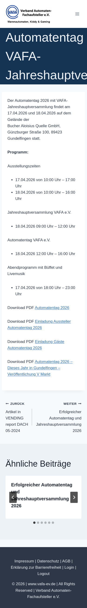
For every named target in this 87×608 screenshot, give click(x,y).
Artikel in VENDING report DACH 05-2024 (17, 416)
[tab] (34, 523)
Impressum (24, 561)
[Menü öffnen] (77, 13)
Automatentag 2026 (52, 308)
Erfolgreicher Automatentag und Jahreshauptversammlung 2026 (58, 416)
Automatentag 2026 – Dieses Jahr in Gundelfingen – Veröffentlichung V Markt (40, 367)
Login (69, 567)
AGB (66, 561)
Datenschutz (48, 561)
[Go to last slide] (13, 497)
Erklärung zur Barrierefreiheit (36, 567)
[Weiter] (74, 497)
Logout (44, 573)
